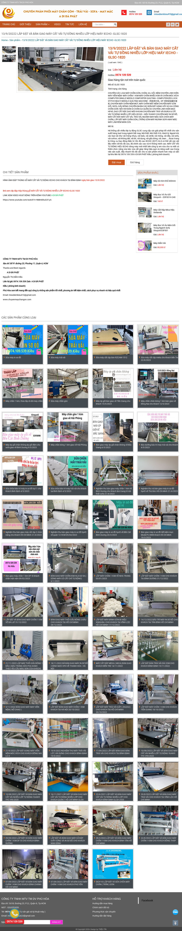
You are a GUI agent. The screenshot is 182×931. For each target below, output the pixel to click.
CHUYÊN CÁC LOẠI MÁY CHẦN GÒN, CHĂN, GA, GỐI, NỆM (134, 93)
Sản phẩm (42, 24)
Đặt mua (116, 162)
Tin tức (69, 24)
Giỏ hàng (135, 162)
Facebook (147, 900)
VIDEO (57, 24)
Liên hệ (83, 24)
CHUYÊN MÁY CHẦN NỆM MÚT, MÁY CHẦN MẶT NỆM (134, 103)
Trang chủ (8, 24)
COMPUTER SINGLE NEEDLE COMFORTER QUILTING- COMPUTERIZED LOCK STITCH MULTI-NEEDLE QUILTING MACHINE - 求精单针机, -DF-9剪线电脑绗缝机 (142, 101)
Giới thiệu (25, 24)
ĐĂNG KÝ (56, 922)
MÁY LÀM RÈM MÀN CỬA (119, 122)
